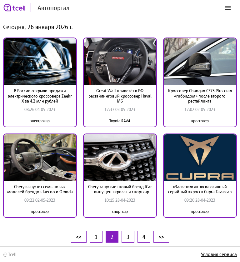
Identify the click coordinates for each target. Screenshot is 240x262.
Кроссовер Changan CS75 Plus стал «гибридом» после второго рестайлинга (200, 96)
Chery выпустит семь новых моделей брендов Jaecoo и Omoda (40, 189)
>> (161, 236)
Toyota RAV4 (119, 120)
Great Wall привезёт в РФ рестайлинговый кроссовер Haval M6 (120, 96)
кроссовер (200, 120)
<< (79, 236)
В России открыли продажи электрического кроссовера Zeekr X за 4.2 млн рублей (40, 96)
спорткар (120, 211)
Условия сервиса (219, 254)
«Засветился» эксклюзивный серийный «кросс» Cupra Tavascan (200, 189)
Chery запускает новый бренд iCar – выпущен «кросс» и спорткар (120, 189)
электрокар (40, 120)
